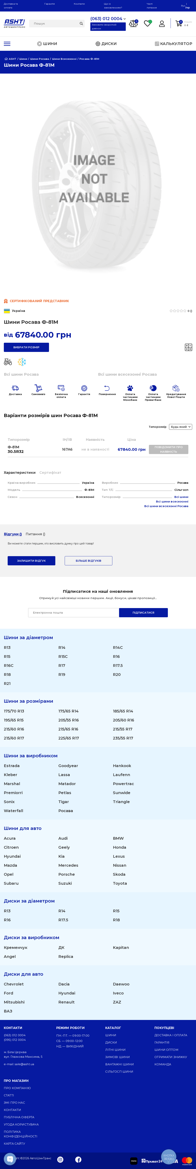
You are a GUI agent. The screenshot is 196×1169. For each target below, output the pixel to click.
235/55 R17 (123, 738)
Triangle (121, 801)
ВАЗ (8, 1011)
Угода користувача (21, 1124)
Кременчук (15, 947)
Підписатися (143, 612)
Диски (111, 1042)
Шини (110, 1035)
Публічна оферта (19, 1117)
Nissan (119, 865)
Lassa (64, 774)
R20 (117, 674)
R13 (7, 647)
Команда (162, 1064)
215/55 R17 (122, 729)
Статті (9, 1095)
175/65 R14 (68, 711)
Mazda (10, 865)
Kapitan (121, 947)
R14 (61, 647)
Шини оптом (166, 1050)
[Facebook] (78, 1159)
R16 (116, 656)
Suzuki (65, 883)
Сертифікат (50, 473)
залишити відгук (31, 560)
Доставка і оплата (170, 1035)
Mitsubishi (14, 1002)
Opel (8, 874)
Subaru (11, 883)
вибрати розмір (26, 347)
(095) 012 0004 (15, 1040)
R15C (63, 656)
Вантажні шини (119, 1064)
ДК (61, 947)
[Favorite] (148, 23)
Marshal (12, 783)
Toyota (120, 883)
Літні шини (115, 1050)
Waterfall (13, 810)
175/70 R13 (14, 711)
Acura (10, 838)
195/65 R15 (14, 720)
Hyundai (12, 856)
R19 (61, 674)
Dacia (64, 984)
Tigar (63, 801)
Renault (66, 1002)
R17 (61, 665)
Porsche (66, 874)
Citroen (11, 847)
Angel (10, 956)
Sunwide (121, 792)
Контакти (79, 3)
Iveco (118, 993)
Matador (67, 783)
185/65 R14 (123, 711)
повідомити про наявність (169, 449)
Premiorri (13, 792)
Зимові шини (117, 1057)
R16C (8, 665)
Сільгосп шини (119, 1071)
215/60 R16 (14, 729)
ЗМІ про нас (14, 1102)
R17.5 (118, 665)
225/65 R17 (68, 738)
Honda (119, 847)
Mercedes (68, 865)
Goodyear (68, 765)
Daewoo (121, 984)
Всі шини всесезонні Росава (127, 374)
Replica (65, 956)
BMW (118, 838)
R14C (118, 647)
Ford (8, 993)
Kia (61, 856)
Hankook (122, 765)
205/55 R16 (68, 720)
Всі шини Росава (21, 374)
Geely (64, 847)
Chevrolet (14, 984)
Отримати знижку (170, 1057)
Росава (65, 810)
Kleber (10, 774)
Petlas (64, 792)
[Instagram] (60, 1159)
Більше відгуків (88, 560)
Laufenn (121, 774)
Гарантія (49, 3)
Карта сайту (14, 1143)
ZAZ (117, 1002)
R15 (7, 656)
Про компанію (17, 1088)
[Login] (162, 23)
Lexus (119, 856)
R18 (7, 674)
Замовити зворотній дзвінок (104, 26)
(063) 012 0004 (14, 1035)
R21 (7, 683)
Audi (63, 838)
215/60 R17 (14, 738)
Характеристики (20, 473)
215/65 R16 (68, 729)
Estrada (12, 765)
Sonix (9, 801)
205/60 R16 (123, 720)
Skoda (119, 874)
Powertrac (123, 783)
